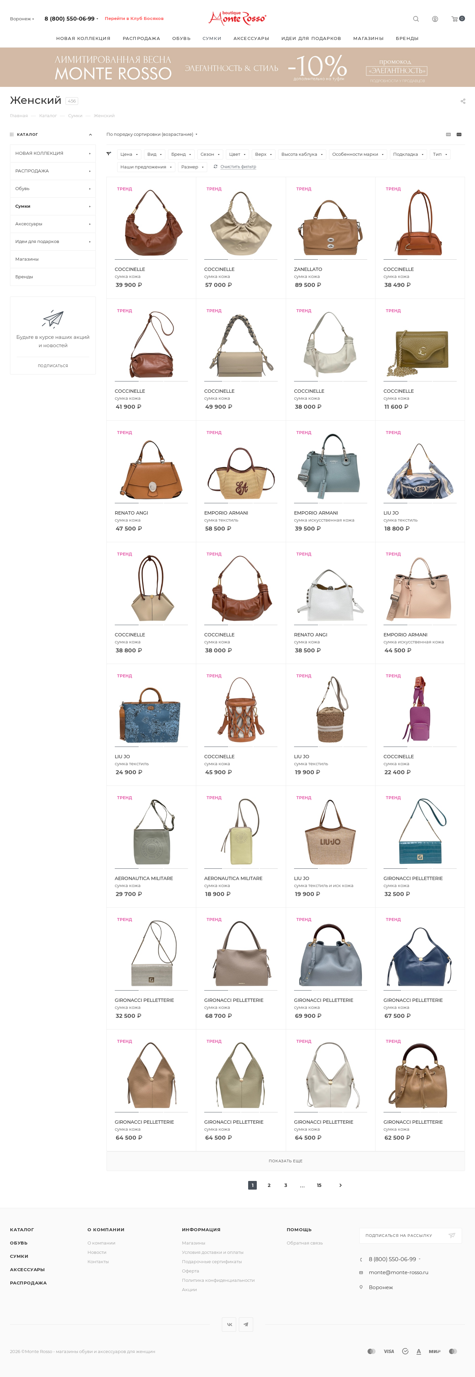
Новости (96, 1252)
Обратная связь (305, 1243)
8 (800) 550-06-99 (69, 19)
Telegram (246, 1324)
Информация (201, 1229)
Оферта (190, 1270)
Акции (189, 1289)
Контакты (98, 1261)
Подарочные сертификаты (212, 1261)
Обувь (19, 1243)
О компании (105, 1229)
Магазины (193, 1243)
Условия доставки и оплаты (212, 1252)
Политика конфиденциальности (218, 1280)
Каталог (22, 1229)
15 (319, 1185)
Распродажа (28, 1282)
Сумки (19, 1256)
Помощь (299, 1229)
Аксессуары (27, 1269)
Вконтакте (229, 1324)
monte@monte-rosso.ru (398, 1272)
